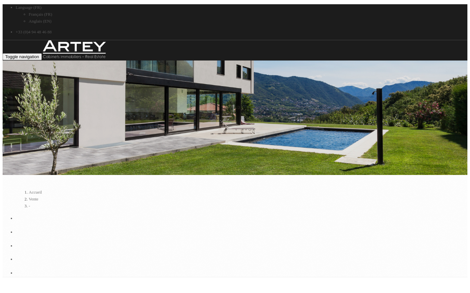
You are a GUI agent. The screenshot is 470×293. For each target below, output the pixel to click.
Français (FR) (40, 14)
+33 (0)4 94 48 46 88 (34, 31)
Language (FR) (28, 7)
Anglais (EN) (40, 21)
